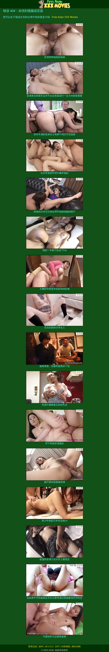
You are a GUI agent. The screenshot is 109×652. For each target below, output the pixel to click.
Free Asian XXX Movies (65, 17)
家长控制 (76, 646)
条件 (41, 646)
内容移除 (65, 646)
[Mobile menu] (2, 4)
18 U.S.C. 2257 (52, 646)
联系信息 (32, 646)
